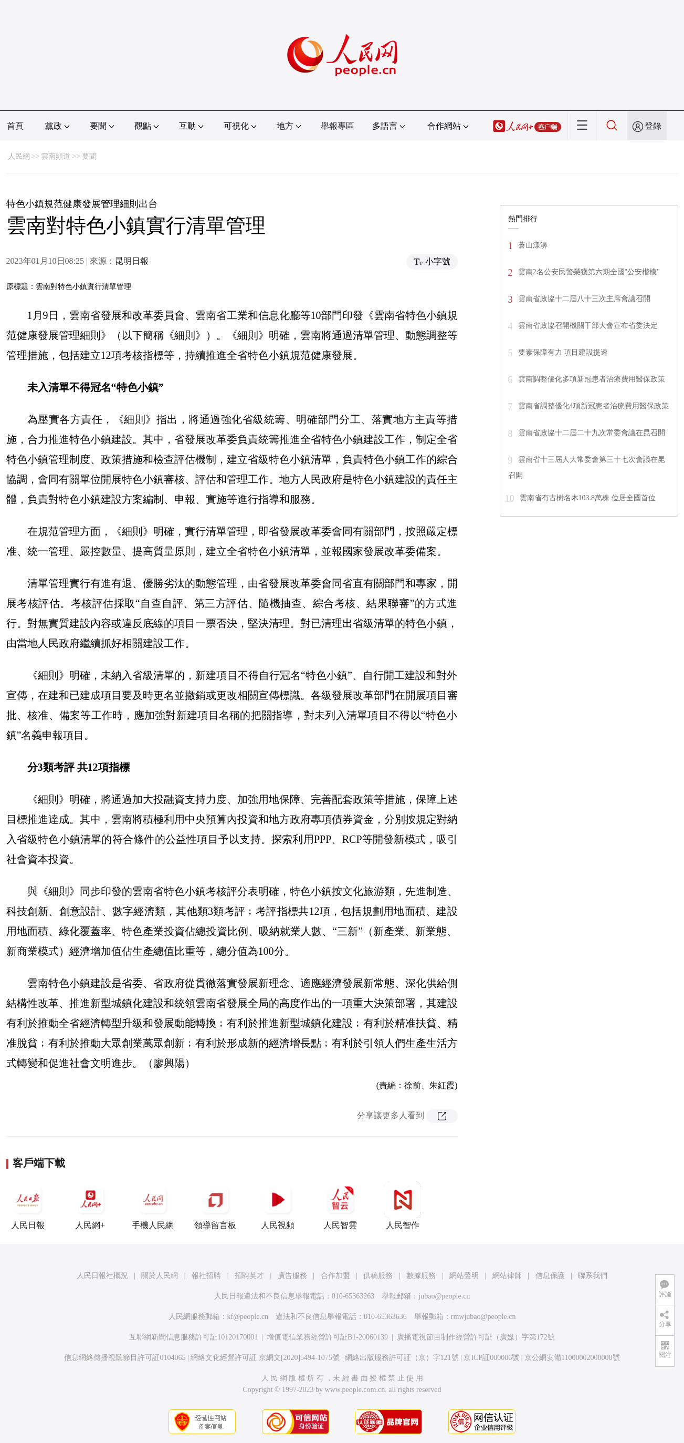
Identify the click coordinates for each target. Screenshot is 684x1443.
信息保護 (550, 1276)
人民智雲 (340, 1205)
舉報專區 (337, 125)
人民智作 (402, 1205)
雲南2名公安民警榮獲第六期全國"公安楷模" (589, 272)
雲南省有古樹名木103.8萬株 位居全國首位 (588, 498)
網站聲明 (464, 1276)
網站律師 (507, 1276)
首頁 (15, 125)
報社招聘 (206, 1276)
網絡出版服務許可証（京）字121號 (402, 1358)
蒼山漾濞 (533, 245)
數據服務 (421, 1276)
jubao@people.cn (444, 1296)
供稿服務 (378, 1276)
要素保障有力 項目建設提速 (563, 352)
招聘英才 (249, 1276)
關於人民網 (159, 1276)
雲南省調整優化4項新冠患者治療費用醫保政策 (593, 406)
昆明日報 (132, 260)
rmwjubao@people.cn (483, 1317)
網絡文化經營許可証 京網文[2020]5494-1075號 (265, 1358)
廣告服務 (292, 1276)
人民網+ (90, 1205)
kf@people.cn (248, 1317)
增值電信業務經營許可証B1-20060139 (327, 1337)
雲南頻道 (55, 156)
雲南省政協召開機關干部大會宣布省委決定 (588, 325)
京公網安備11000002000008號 (571, 1358)
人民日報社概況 (102, 1276)
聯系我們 (592, 1276)
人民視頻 (277, 1205)
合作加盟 (335, 1276)
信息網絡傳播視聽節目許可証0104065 (124, 1358)
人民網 (19, 156)
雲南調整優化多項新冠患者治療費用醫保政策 (591, 379)
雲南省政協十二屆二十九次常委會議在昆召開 (591, 433)
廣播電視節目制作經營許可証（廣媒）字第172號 (476, 1337)
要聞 (89, 156)
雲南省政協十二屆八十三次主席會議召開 (584, 299)
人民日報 (27, 1205)
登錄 (653, 125)
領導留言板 (215, 1205)
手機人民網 (153, 1205)
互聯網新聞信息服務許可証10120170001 (193, 1337)
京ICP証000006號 (491, 1358)
